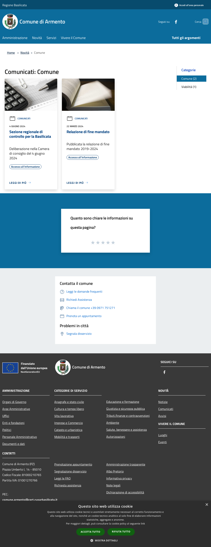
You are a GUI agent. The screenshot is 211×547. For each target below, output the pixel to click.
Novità (24, 52)
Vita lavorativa (64, 416)
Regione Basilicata (14, 5)
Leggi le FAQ (62, 478)
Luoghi (162, 435)
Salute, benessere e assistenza (126, 429)
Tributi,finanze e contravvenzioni (128, 415)
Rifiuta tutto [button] (121, 531)
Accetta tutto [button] (90, 531)
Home (11, 52)
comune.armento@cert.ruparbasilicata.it (29, 499)
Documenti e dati (13, 443)
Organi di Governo (14, 402)
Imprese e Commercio (68, 422)
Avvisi (162, 416)
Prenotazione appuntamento (73, 464)
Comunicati (19, 118)
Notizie (163, 402)
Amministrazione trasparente (125, 464)
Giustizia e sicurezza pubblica (125, 408)
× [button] (206, 504)
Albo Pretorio (115, 471)
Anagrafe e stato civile (69, 402)
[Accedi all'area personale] (189, 5)
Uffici (5, 416)
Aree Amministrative (16, 409)
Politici (6, 429)
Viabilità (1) (188, 86)
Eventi (162, 442)
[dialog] (105, 524)
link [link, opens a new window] (143, 523)
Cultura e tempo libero (69, 409)
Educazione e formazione (122, 401)
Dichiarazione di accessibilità (125, 492)
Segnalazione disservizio (70, 471)
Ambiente (112, 422)
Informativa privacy (119, 478)
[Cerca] (204, 21)
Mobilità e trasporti (67, 436)
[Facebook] (169, 21)
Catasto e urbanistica (68, 429)
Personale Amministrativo (19, 436)
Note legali (113, 485)
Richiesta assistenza (67, 485)
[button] (105, 540)
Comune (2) (188, 78)
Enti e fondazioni (13, 422)
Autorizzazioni (115, 436)
